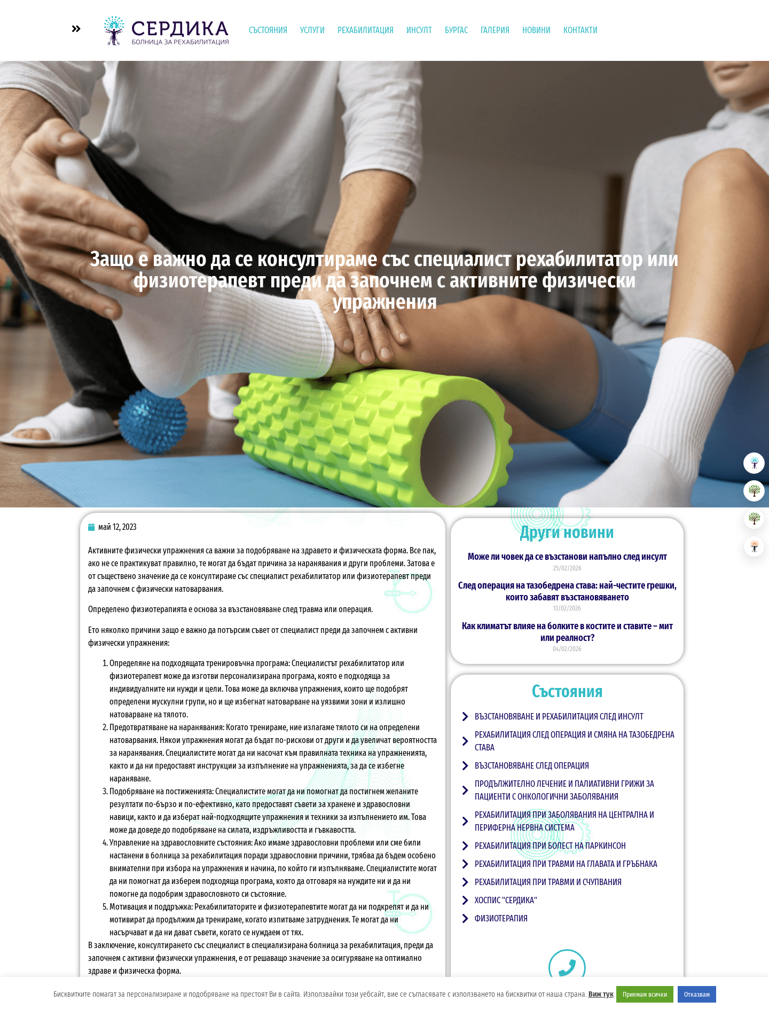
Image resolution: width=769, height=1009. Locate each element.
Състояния (268, 30)
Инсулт (419, 30)
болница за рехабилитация (196, 855)
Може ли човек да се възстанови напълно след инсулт (567, 556)
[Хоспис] (754, 518)
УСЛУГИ (312, 30)
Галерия (495, 30)
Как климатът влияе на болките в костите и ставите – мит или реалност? (567, 632)
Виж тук (601, 994)
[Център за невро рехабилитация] (754, 546)
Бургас (456, 30)
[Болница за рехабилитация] (754, 463)
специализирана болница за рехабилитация (326, 945)
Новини (536, 30)
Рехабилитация (366, 30)
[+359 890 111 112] (567, 968)
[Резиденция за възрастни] (754, 491)
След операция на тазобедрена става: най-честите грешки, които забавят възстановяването (567, 591)
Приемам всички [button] (645, 994)
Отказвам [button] (697, 994)
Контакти (580, 30)
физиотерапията (160, 609)
